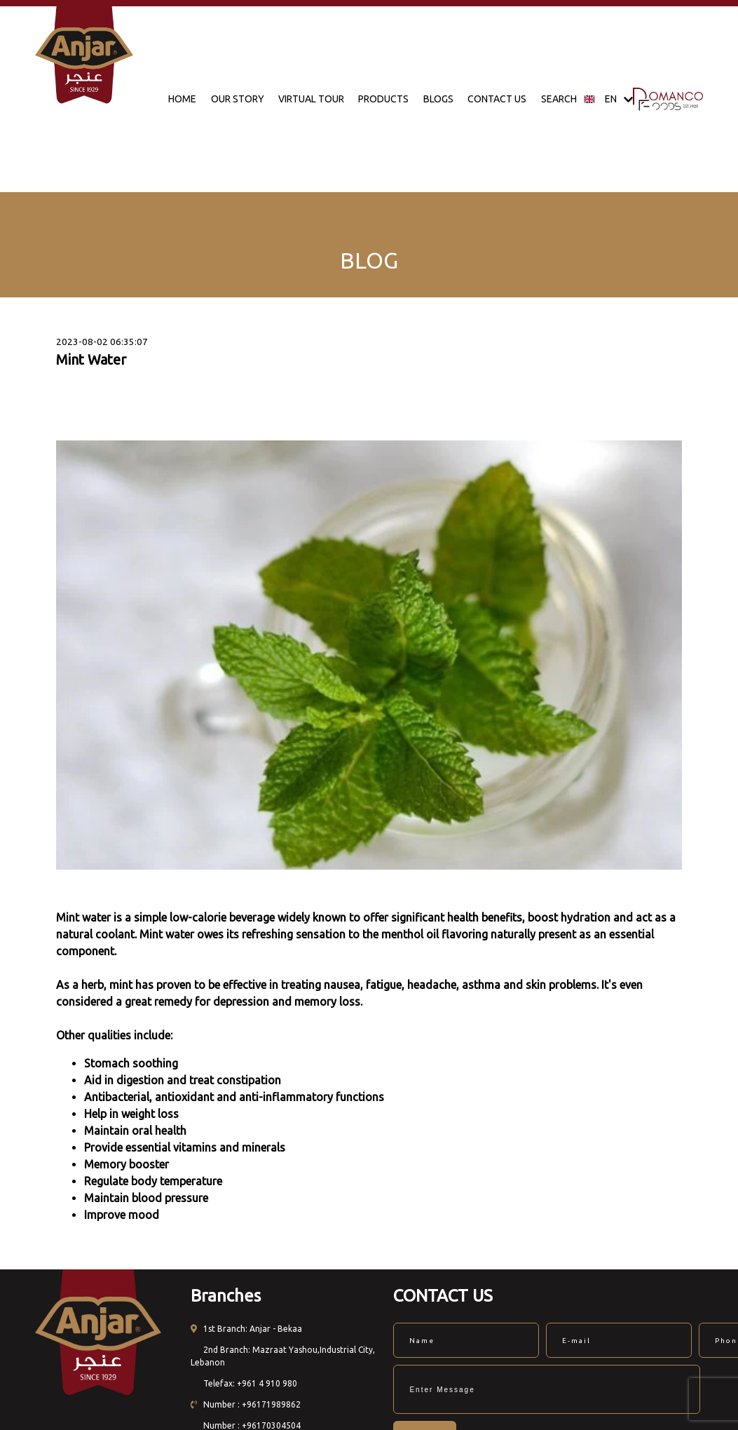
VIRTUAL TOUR (311, 98)
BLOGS (438, 98)
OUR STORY (237, 98)
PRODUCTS (383, 98)
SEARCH (559, 98)
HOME (182, 98)
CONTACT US (496, 98)
